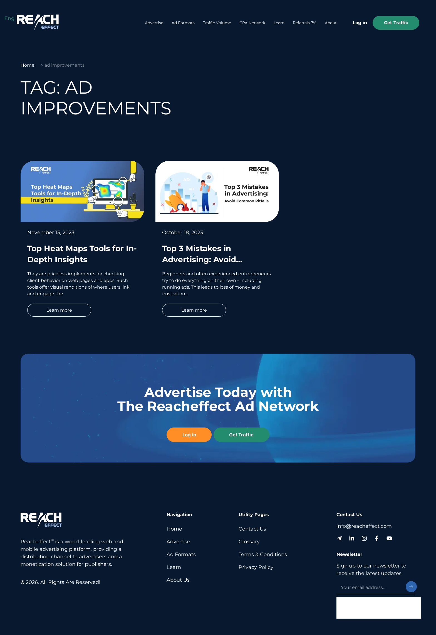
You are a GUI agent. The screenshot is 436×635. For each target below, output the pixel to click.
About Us (178, 579)
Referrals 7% (304, 22)
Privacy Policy (256, 567)
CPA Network (252, 22)
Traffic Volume (217, 22)
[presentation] (378, 607)
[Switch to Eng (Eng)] (9, 18)
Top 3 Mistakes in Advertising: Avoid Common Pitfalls (199, 259)
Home (27, 65)
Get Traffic (396, 22)
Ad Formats (183, 22)
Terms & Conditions (263, 554)
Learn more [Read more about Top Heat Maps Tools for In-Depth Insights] (59, 310)
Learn (279, 22)
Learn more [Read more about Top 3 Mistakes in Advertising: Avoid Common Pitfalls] (194, 310)
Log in (360, 22)
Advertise (154, 22)
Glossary (249, 541)
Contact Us (252, 528)
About (331, 22)
